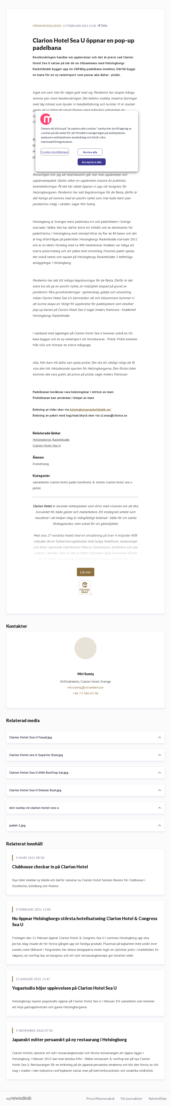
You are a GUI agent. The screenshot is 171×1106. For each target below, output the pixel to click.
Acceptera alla (91, 162)
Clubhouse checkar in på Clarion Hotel (50, 866)
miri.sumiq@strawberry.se (85, 687)
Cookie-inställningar (55, 152)
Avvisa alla (90, 152)
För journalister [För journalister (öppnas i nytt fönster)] (132, 1098)
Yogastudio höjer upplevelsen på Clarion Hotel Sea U (64, 988)
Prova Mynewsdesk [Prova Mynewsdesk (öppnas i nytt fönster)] (100, 1098)
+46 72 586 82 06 (85, 693)
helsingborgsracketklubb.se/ (90, 409)
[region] (86, 141)
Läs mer (85, 572)
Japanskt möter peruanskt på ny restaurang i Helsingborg (69, 1039)
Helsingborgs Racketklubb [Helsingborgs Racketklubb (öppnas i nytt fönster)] (51, 439)
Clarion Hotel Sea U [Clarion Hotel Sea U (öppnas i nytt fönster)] (47, 445)
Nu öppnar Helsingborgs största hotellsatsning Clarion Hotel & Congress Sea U (84, 921)
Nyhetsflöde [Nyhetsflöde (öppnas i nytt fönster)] (157, 1098)
